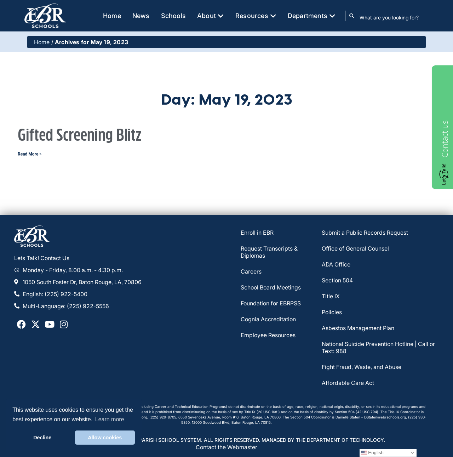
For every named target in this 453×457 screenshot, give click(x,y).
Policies (332, 312)
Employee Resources (268, 335)
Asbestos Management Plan (358, 328)
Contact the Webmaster (226, 447)
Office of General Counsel (355, 248)
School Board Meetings (271, 287)
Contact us (444, 139)
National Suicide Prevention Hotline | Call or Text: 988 (378, 347)
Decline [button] (42, 437)
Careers (251, 271)
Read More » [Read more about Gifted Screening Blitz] (29, 154)
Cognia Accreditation (268, 319)
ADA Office (336, 264)
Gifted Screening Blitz (80, 135)
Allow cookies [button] (105, 437)
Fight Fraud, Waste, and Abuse (361, 366)
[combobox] (394, 17)
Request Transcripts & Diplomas (269, 252)
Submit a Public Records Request (365, 232)
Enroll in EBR (257, 232)
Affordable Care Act (348, 382)
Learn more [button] (109, 419)
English (372, 453)
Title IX (331, 296)
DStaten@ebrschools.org (385, 417)
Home (42, 42)
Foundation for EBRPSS (271, 303)
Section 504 (337, 280)
